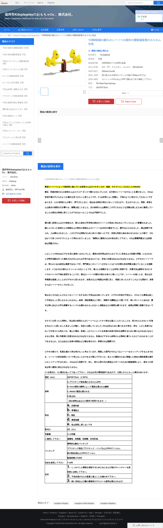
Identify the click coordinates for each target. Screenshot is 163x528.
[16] (14, 102)
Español (84, 516)
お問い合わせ (78, 30)
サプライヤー (29, 3)
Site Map (98, 513)
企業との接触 (16, 200)
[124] (15, 48)
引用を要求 (96, 30)
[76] (13, 54)
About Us (72, 513)
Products (53, 513)
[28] (12, 76)
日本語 (155, 30)
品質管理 (60, 30)
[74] (14, 69)
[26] (13, 137)
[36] (13, 131)
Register (51, 3)
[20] (14, 96)
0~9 (121, 520)
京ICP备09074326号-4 (106, 523)
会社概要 (44, 30)
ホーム (7, 30)
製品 (17, 3)
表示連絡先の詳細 (13, 194)
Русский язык (73, 516)
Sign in (40, 3)
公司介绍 (107, 513)
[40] (15, 62)
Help (91, 513)
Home (45, 513)
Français (61, 516)
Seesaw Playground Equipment (26, 35)
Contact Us (82, 513)
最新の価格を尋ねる (100, 51)
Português (101, 516)
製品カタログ (25, 29)
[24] (12, 83)
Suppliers (62, 513)
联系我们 (116, 513)
